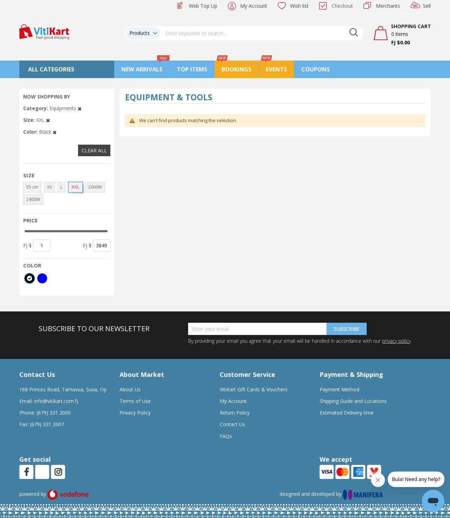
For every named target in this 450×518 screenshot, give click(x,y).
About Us (130, 389)
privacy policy (396, 340)
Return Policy (235, 412)
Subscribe (347, 329)
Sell (427, 5)
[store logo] (44, 31)
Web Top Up (203, 5)
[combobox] (261, 33)
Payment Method (339, 389)
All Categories (51, 69)
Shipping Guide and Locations (353, 401)
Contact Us (232, 424)
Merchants (388, 5)
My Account (253, 5)
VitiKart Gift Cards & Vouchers (254, 389)
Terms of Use (135, 401)
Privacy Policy (135, 412)
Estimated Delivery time (347, 412)
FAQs (226, 436)
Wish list (299, 5)
